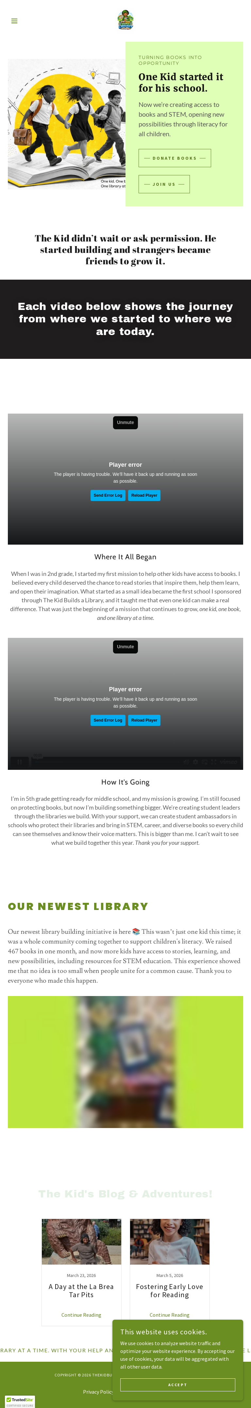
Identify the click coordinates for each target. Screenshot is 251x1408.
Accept (177, 1384)
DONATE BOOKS (175, 158)
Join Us (164, 184)
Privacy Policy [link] (98, 1391)
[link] (125, 21)
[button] (25, 20)
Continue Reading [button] (81, 1315)
